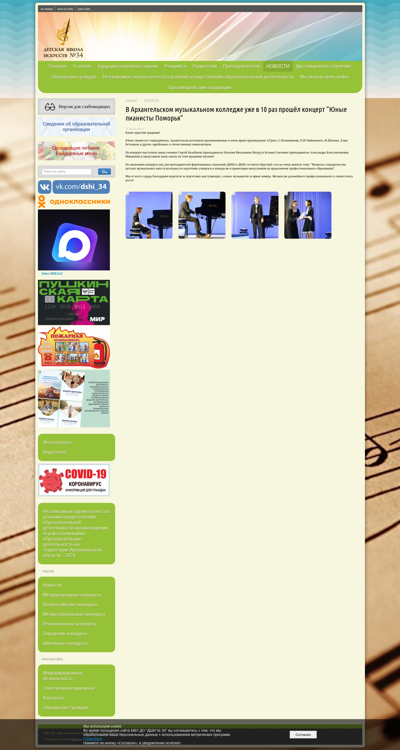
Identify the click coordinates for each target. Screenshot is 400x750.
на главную (47, 9)
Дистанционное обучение (324, 66)
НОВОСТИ (278, 66)
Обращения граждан (73, 76)
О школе (82, 66)
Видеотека (54, 452)
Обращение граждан (65, 707)
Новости (52, 585)
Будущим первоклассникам (127, 66)
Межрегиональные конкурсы (74, 614)
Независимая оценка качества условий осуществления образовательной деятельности (198, 76)
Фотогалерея (57, 442)
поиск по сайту (65, 9)
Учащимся (175, 66)
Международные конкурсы (72, 595)
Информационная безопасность (62, 676)
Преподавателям (241, 66)
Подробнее (92, 739)
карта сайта (83, 9)
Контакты (53, 698)
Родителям (204, 66)
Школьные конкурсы (65, 643)
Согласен (303, 735)
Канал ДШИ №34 (52, 273)
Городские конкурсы (65, 633)
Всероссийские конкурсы (70, 604)
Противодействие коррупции (200, 87)
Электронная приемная (68, 688)
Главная (58, 66)
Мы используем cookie (324, 76)
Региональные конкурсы (69, 624)
